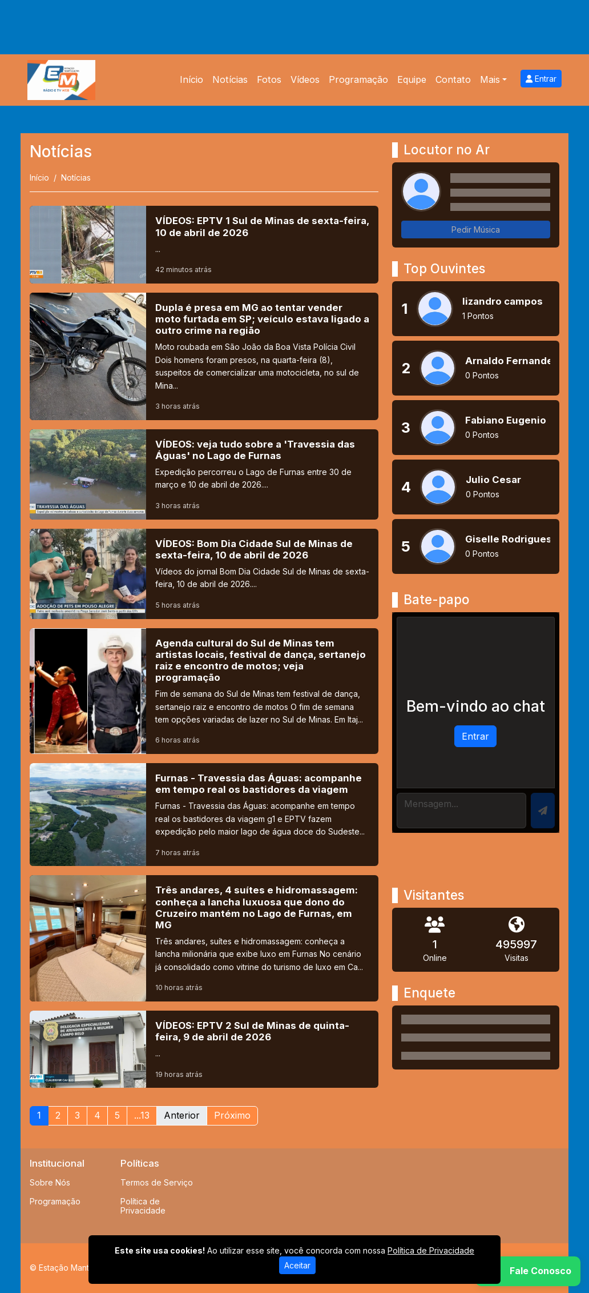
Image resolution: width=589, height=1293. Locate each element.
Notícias (230, 79)
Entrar (541, 78)
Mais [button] (490, 79)
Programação (358, 79)
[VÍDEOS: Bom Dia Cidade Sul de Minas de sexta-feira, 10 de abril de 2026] (204, 574)
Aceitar (297, 1265)
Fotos (269, 79)
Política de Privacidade (143, 1206)
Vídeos (305, 79)
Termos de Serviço (156, 1182)
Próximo (232, 1115)
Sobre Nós (50, 1182)
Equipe (411, 79)
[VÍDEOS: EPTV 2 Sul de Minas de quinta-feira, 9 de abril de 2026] (204, 1049)
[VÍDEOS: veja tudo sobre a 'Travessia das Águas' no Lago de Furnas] (204, 474)
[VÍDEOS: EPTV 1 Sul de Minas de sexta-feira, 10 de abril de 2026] (204, 245)
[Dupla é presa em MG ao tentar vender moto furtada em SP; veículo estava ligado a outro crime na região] (204, 356)
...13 (142, 1115)
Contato (453, 79)
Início (191, 79)
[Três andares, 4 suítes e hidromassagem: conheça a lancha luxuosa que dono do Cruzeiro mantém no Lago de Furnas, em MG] (204, 938)
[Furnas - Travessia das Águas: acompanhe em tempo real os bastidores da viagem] (204, 814)
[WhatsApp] (527, 1271)
